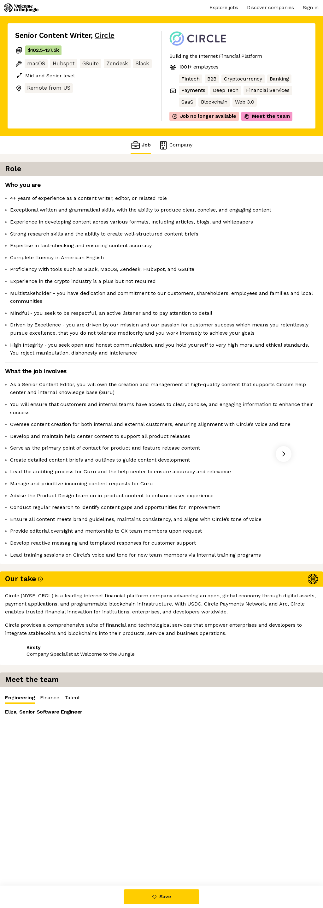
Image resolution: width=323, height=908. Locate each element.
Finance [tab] (218, 187)
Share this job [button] (32, 806)
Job (141, 145)
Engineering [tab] (189, 188)
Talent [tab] (241, 187)
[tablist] (246, 187)
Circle (104, 35)
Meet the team (267, 116)
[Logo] (21, 7)
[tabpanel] (246, 243)
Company (175, 145)
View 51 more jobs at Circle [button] (92, 806)
